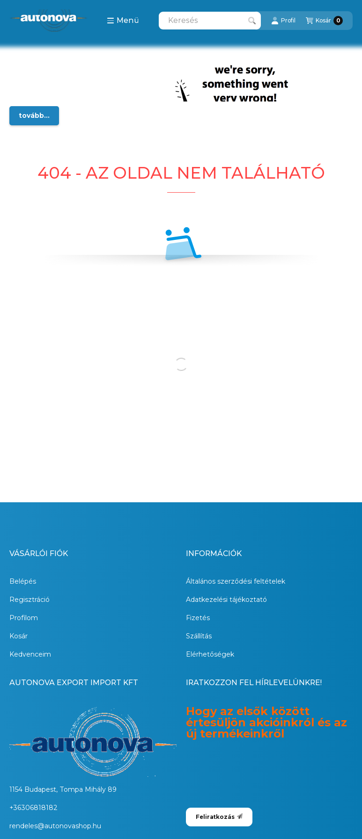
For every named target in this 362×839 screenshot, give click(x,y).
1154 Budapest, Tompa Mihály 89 (63, 789)
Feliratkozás (219, 816)
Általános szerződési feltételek (235, 581)
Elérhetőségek (210, 654)
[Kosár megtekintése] (324, 20)
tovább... (34, 115)
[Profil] (283, 20)
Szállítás (199, 636)
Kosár (18, 636)
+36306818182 (33, 807)
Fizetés (198, 618)
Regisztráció (29, 599)
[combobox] (209, 20)
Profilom (23, 618)
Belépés (22, 581)
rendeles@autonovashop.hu (55, 826)
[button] (123, 20)
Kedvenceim (30, 654)
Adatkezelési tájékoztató (226, 599)
